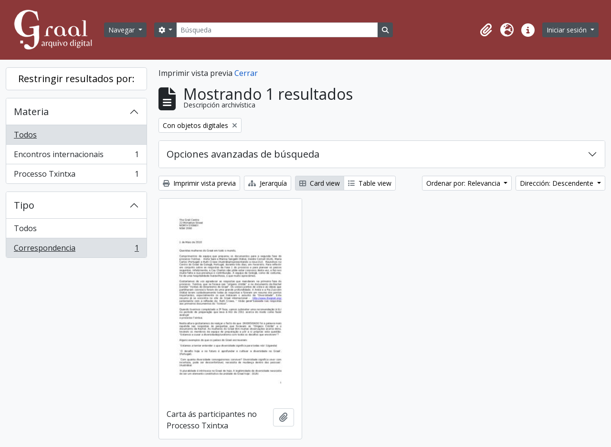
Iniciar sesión (568, 29)
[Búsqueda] (277, 29)
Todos (25, 134)
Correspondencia (76, 249)
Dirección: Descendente (557, 183)
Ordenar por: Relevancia (464, 183)
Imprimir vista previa (199, 183)
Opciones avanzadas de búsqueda (243, 154)
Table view (369, 183)
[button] (485, 30)
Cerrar (246, 73)
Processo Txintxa (76, 175)
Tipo (24, 205)
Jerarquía (267, 183)
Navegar (122, 29)
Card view (319, 183)
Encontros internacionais (76, 156)
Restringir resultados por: (76, 78)
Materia (31, 111)
